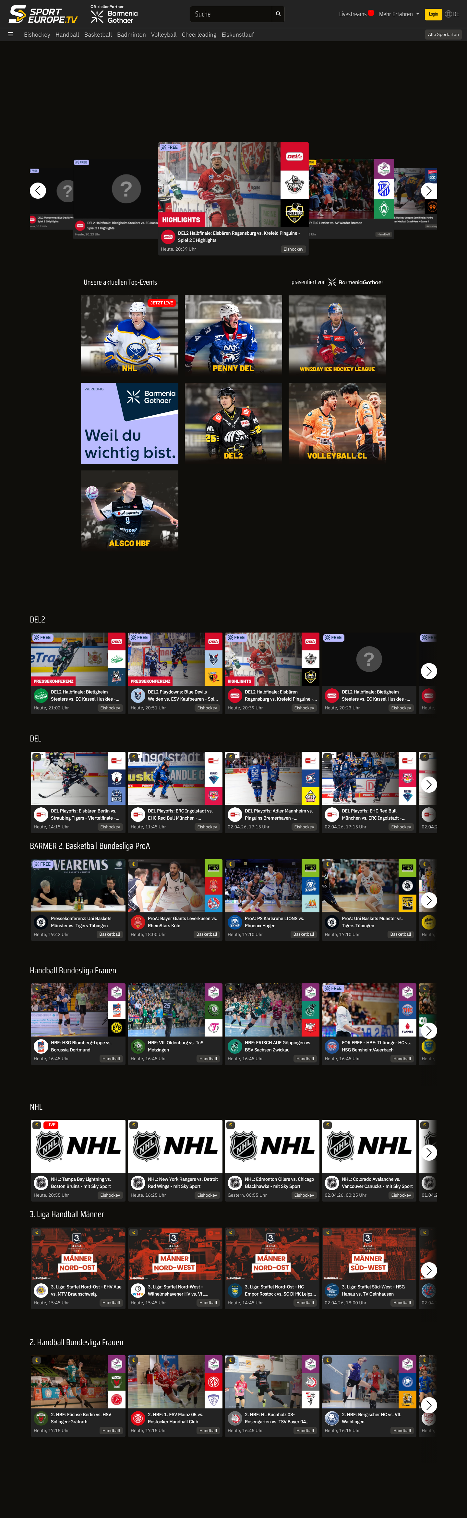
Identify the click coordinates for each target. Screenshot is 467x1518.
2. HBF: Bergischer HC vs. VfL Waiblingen (371, 1418)
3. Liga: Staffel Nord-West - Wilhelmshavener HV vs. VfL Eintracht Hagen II (176, 1291)
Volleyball (164, 34)
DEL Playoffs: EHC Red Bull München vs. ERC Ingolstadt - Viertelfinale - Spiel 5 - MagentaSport (371, 815)
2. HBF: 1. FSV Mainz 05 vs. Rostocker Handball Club (175, 1418)
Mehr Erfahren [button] (396, 14)
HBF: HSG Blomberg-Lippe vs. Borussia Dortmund (81, 1046)
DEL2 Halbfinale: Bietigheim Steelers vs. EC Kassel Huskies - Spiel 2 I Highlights (130, 225)
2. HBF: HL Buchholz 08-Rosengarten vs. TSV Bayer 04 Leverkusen (275, 1418)
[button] (38, 190)
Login (433, 14)
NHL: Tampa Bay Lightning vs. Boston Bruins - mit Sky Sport (81, 1182)
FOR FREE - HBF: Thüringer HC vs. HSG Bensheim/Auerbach (376, 1046)
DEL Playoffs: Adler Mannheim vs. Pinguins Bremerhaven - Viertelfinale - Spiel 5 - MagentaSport (279, 815)
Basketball (98, 34)
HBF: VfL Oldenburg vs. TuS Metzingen (175, 1046)
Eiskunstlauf (238, 34)
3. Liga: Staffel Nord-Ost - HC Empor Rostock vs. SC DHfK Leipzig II (280, 1291)
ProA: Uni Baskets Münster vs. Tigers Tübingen (372, 922)
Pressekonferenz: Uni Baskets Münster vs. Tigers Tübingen (81, 922)
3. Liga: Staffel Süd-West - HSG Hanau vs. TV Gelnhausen (373, 1290)
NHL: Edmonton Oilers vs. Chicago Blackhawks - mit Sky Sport (279, 1182)
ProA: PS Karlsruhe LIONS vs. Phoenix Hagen (274, 922)
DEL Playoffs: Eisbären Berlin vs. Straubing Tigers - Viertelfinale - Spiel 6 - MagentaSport (83, 815)
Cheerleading (199, 34)
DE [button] (452, 14)
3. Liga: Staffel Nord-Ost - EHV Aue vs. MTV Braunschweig (86, 1290)
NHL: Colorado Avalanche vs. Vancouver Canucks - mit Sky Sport (377, 1182)
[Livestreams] (233, 510)
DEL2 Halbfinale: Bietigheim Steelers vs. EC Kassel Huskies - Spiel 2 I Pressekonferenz (83, 696)
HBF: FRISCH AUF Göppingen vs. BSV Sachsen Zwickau (278, 1046)
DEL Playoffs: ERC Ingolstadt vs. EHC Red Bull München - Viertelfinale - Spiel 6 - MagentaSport (180, 815)
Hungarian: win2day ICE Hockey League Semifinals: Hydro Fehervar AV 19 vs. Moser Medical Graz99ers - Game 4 (401, 219)
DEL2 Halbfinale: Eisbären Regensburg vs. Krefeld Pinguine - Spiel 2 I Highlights (239, 236)
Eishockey (37, 34)
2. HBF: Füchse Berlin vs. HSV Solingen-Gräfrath (81, 1418)
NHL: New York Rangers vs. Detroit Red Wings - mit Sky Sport (183, 1182)
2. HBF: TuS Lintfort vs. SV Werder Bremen (331, 223)
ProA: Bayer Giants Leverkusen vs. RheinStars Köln (182, 922)
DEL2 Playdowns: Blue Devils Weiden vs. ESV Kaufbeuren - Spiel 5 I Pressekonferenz (183, 696)
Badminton (131, 34)
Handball (67, 34)
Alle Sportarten (443, 34)
